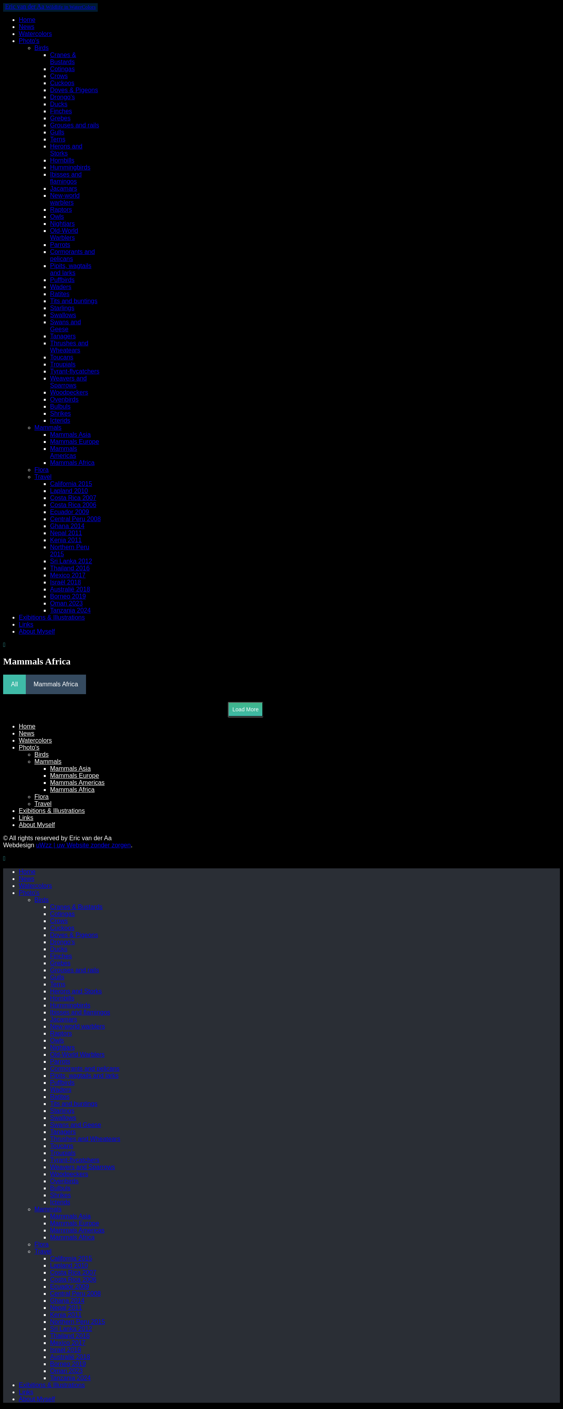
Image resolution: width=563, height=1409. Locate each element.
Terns (57, 139)
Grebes (60, 118)
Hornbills (62, 160)
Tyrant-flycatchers (74, 371)
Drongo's (62, 97)
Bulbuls (60, 406)
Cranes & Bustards (63, 58)
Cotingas (62, 69)
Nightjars (62, 223)
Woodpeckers (69, 392)
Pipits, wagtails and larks (70, 269)
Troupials (62, 364)
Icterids (60, 420)
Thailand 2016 (70, 568)
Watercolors (35, 33)
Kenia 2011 (66, 540)
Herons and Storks (66, 150)
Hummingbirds (70, 167)
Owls (57, 216)
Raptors (61, 209)
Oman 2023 (66, 603)
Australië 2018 (70, 589)
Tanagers (63, 336)
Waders (61, 287)
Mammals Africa (72, 462)
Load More (246, 709)
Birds (41, 48)
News (26, 26)
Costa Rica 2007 (73, 498)
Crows (59, 76)
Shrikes (60, 413)
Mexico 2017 (68, 575)
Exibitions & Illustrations (52, 617)
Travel (43, 476)
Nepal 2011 (66, 533)
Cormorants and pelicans (72, 255)
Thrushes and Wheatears (69, 347)
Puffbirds (62, 280)
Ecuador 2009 (69, 512)
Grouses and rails (74, 125)
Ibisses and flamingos (66, 178)
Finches (61, 111)
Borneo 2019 (68, 596)
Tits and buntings (73, 301)
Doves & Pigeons (74, 90)
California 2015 (71, 483)
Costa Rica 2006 (73, 505)
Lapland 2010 (69, 491)
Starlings (62, 308)
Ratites (60, 294)
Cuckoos (62, 83)
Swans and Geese (65, 325)
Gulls (57, 132)
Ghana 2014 (67, 526)
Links (26, 624)
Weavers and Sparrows (68, 382)
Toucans (62, 357)
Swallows (63, 315)
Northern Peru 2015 (77, 1321)
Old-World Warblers (64, 234)
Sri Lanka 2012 (71, 561)
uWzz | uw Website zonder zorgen (83, 845)
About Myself (37, 631)
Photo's (29, 41)
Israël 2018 (65, 582)
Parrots (60, 244)
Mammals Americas (63, 452)
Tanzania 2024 (70, 610)
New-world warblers (65, 199)
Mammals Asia (70, 434)
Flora (41, 469)
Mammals (47, 427)
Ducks (58, 104)
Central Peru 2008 (75, 519)
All (14, 684)
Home (27, 19)
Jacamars (63, 188)
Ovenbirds (64, 399)
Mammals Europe (74, 441)
